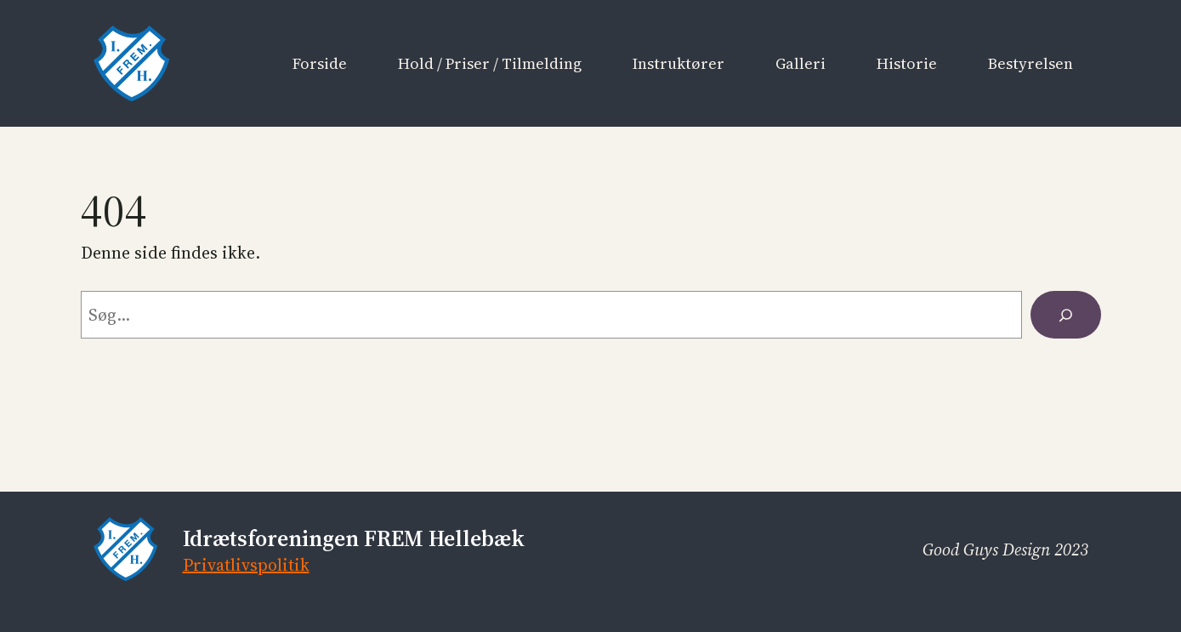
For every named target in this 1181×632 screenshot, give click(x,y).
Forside (319, 63)
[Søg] (1065, 315)
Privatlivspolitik (246, 565)
